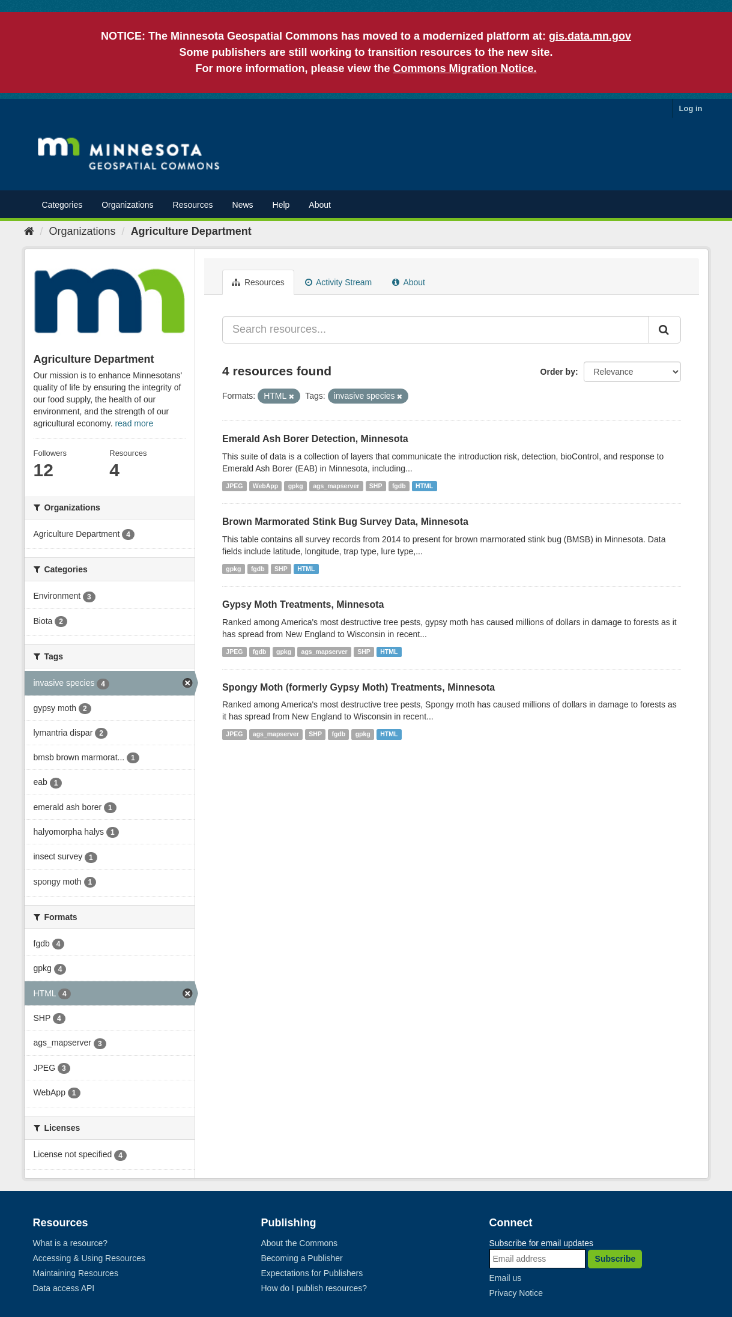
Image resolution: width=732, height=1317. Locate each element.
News (242, 205)
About (320, 205)
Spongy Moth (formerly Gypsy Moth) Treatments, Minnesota (358, 687)
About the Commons (299, 1243)
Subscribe (615, 1259)
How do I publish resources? (314, 1288)
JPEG (234, 485)
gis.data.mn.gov (590, 36)
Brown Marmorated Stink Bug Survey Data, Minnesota (345, 521)
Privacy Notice (516, 1293)
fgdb (399, 485)
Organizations (127, 205)
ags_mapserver (336, 485)
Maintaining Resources (75, 1273)
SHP (376, 485)
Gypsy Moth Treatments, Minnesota (303, 604)
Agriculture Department (191, 231)
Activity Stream (338, 282)
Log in (691, 108)
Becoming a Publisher (302, 1258)
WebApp (265, 485)
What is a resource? (70, 1243)
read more (134, 423)
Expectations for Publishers (312, 1273)
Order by (557, 372)
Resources (193, 205)
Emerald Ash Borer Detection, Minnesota (315, 439)
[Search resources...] (435, 330)
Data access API (64, 1288)
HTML (424, 485)
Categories (62, 205)
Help (281, 205)
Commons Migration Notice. (465, 68)
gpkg (295, 485)
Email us (505, 1278)
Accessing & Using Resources (89, 1258)
